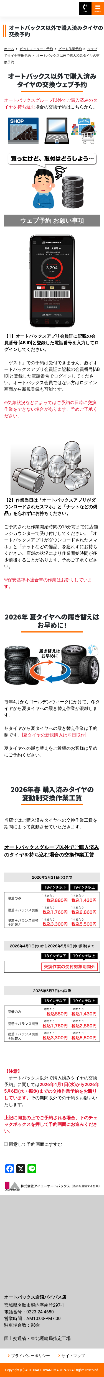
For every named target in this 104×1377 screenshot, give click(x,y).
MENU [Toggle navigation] (98, 8)
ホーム (9, 49)
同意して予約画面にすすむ (33, 1144)
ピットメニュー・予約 (36, 49)
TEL (85, 8)
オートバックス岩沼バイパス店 (30, 5)
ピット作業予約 (70, 49)
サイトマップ (73, 1355)
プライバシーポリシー (30, 1355)
